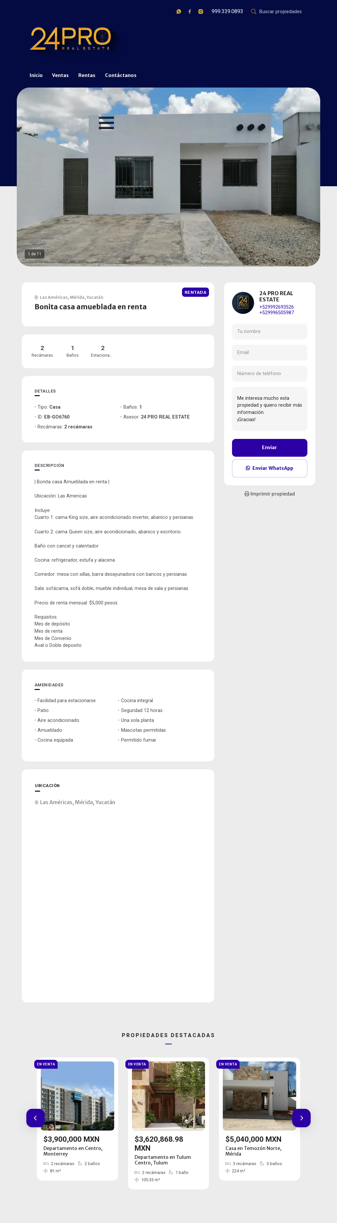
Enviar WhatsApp (269, 468)
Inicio (36, 75)
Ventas (60, 75)
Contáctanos (121, 75)
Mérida (77, 297)
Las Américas (54, 297)
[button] (35, 1118)
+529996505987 (276, 313)
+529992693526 (276, 307)
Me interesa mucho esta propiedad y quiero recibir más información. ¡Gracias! (269, 409)
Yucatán (95, 297)
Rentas (86, 75)
